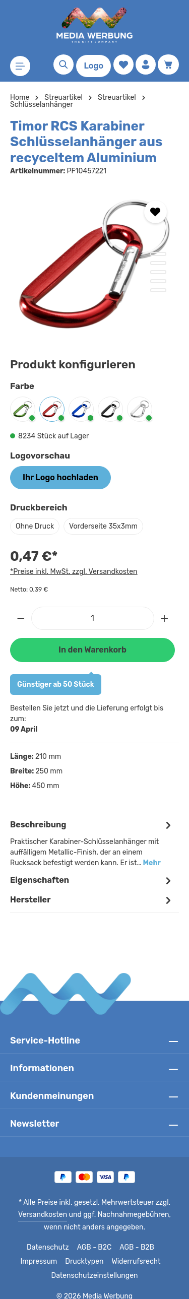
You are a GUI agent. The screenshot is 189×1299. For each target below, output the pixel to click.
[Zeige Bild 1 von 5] (158, 254)
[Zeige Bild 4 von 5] (158, 281)
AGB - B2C (93, 1237)
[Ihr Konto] (146, 64)
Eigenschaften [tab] (92, 870)
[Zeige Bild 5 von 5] (158, 290)
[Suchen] (63, 64)
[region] (94, 264)
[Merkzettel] (123, 64)
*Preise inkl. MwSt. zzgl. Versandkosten (72, 571)
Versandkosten (35, 1204)
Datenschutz (48, 1237)
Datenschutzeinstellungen (94, 1265)
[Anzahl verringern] (20, 618)
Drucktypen (85, 1251)
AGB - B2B (135, 1237)
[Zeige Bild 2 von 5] (158, 263)
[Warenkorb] (168, 64)
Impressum (41, 1251)
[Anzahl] (92, 618)
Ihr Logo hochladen (60, 477)
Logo (93, 65)
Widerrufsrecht (134, 1251)
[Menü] (20, 66)
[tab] (92, 832)
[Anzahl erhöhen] (164, 618)
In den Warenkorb (92, 649)
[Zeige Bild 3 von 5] (158, 272)
